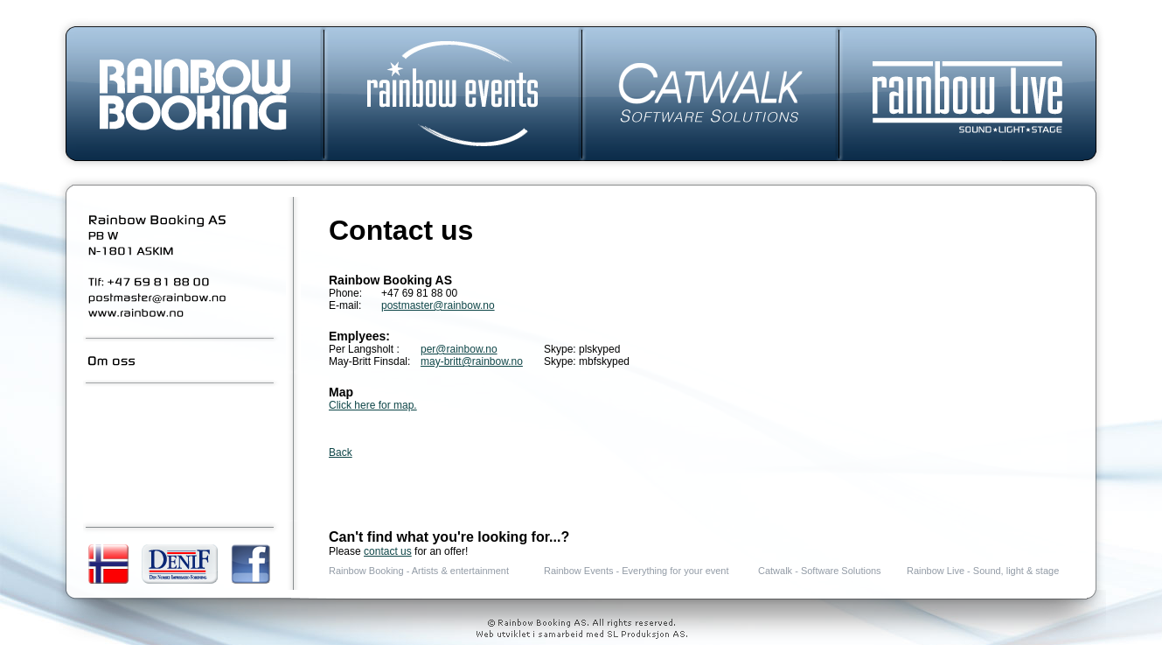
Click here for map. (373, 405)
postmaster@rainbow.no (438, 305)
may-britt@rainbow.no (472, 361)
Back (340, 452)
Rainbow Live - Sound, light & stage (983, 570)
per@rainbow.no (459, 349)
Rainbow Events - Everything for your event (636, 570)
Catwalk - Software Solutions (819, 570)
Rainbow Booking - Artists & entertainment (419, 570)
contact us (388, 551)
